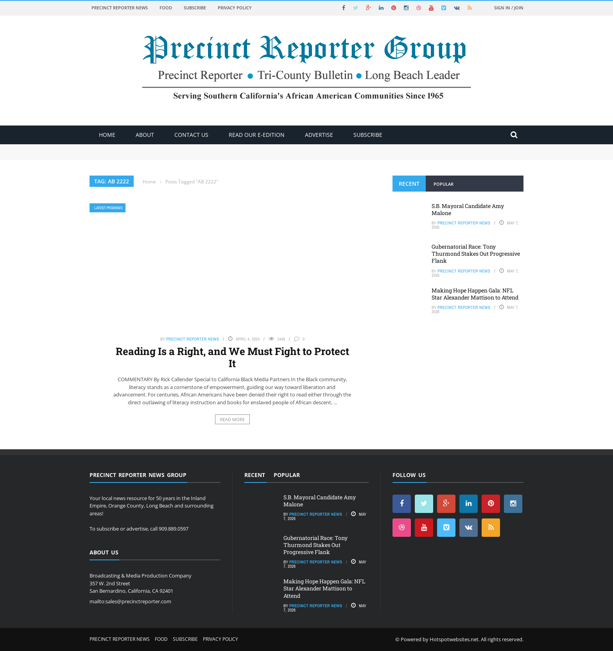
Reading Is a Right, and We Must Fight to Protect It (232, 357)
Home (107, 134)
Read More (232, 419)
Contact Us (191, 134)
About (145, 134)
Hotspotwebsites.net (454, 639)
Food (166, 8)
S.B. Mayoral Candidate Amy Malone (468, 209)
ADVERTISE (319, 134)
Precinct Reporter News (119, 8)
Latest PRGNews (108, 207)
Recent (409, 183)
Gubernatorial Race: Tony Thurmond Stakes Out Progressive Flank (476, 253)
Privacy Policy (235, 8)
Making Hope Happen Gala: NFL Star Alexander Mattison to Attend (475, 294)
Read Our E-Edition (257, 134)
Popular (443, 184)
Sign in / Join (508, 8)
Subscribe (195, 8)
